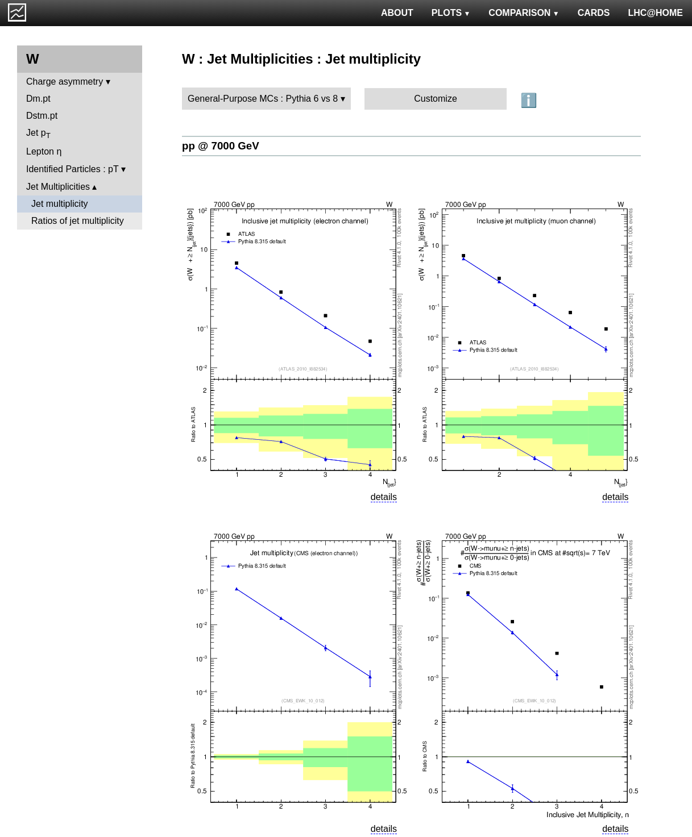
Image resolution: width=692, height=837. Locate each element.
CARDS (594, 13)
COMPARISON (523, 13)
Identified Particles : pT (72, 169)
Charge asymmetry (64, 81)
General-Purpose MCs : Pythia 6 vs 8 (263, 98)
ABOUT (397, 13)
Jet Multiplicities (58, 186)
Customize (435, 98)
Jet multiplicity (59, 204)
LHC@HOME (655, 13)
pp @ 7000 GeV (220, 146)
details (384, 497)
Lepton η (43, 151)
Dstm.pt (41, 115)
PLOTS (451, 13)
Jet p (38, 134)
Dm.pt (38, 98)
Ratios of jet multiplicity (77, 221)
